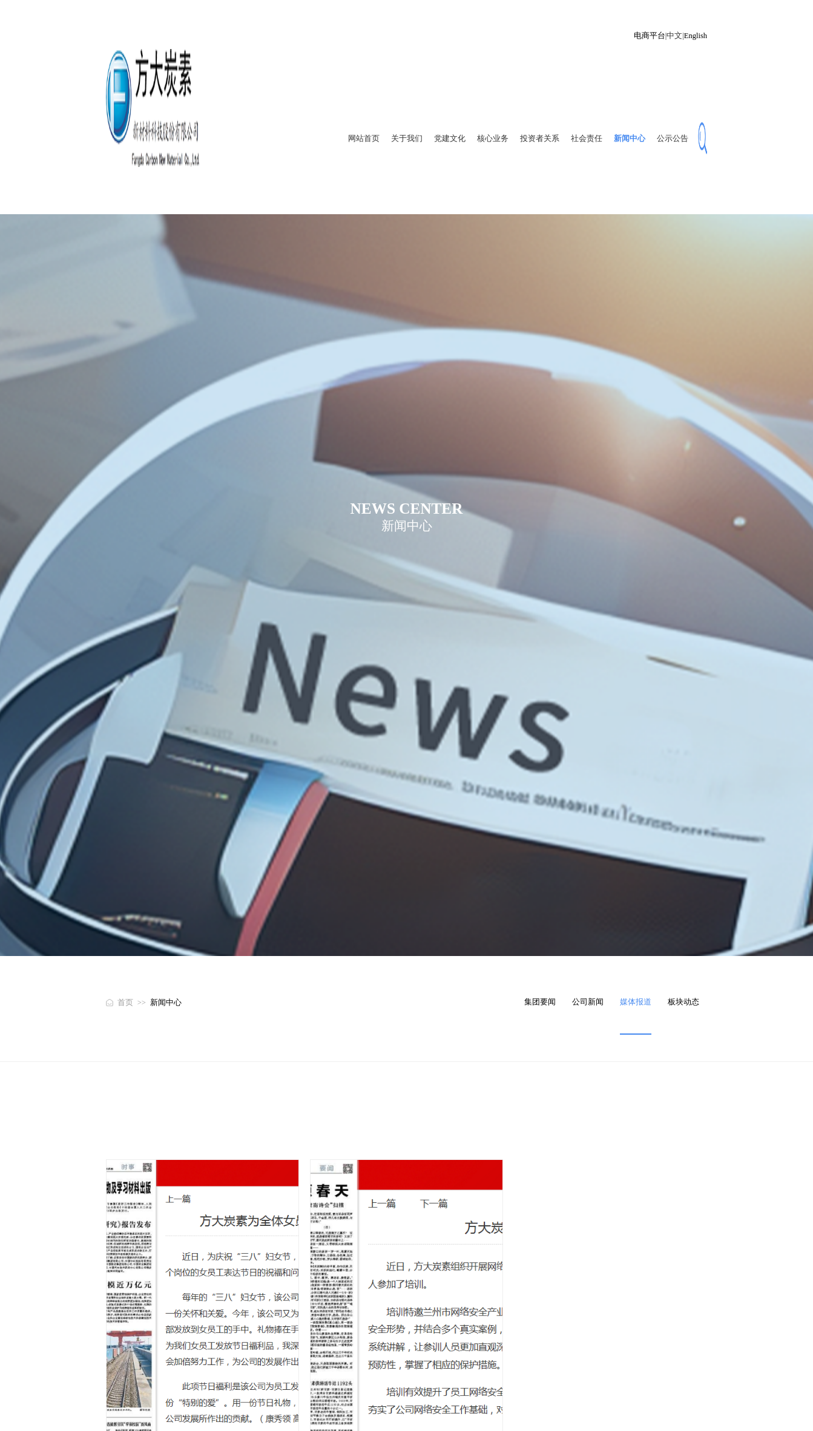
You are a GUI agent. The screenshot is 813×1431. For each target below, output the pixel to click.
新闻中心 (629, 138)
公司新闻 (588, 1002)
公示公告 (672, 138)
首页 (125, 1002)
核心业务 (493, 138)
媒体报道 (635, 1002)
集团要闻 (540, 1002)
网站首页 (364, 138)
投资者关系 (539, 138)
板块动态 (683, 1002)
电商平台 (649, 35)
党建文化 (450, 138)
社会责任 (586, 138)
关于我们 (407, 138)
